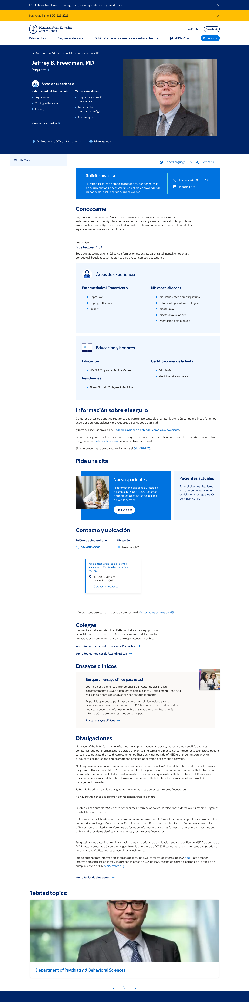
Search (212, 29)
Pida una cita (187, 186)
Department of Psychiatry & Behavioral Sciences (80, 970)
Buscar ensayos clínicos (100, 720)
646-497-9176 (142, 448)
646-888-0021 (90, 547)
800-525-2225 (59, 15)
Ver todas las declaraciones (93, 877)
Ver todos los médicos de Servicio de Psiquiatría (105, 646)
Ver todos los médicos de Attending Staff (101, 653)
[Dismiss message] (218, 5)
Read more (115, 5)
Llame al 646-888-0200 (194, 180)
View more (46, 123)
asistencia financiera (106, 441)
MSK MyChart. (191, 498)
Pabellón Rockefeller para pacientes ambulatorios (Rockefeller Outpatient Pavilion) (108, 567)
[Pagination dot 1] (124, 987)
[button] (198, 29)
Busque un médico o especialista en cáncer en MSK (67, 53)
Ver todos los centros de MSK (157, 612)
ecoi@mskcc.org (114, 866)
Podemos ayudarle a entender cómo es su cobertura (146, 429)
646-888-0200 (136, 491)
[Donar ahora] (210, 38)
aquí (187, 857)
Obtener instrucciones (106, 586)
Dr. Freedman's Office (59, 141)
